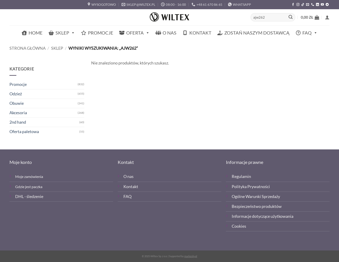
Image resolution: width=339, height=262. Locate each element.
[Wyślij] (290, 17)
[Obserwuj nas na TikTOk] (302, 4)
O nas (169, 32)
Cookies (239, 226)
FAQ (310, 32)
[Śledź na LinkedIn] (317, 4)
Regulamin (241, 176)
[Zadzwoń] (312, 4)
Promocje (100, 32)
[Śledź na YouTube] (322, 4)
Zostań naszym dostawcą (256, 32)
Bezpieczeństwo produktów (257, 206)
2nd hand (17, 122)
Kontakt (200, 32)
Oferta (138, 32)
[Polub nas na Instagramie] (297, 4)
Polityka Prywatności (251, 186)
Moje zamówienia (29, 176)
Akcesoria (18, 112)
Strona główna (27, 48)
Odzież (15, 93)
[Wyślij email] (307, 4)
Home (36, 32)
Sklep (65, 32)
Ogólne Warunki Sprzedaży (256, 196)
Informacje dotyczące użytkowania (262, 216)
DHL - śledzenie (29, 196)
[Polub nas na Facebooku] (293, 4)
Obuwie (16, 103)
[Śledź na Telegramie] (327, 4)
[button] (310, 17)
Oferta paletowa (24, 131)
